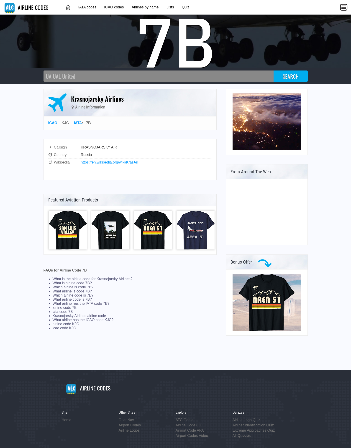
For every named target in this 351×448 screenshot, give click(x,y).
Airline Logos (129, 430)
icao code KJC (64, 328)
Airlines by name (145, 7)
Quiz (185, 7)
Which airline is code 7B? (73, 287)
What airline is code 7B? (72, 291)
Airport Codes (130, 425)
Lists (170, 7)
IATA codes (87, 7)
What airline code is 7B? (72, 299)
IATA (78, 123)
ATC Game (185, 420)
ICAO (52, 123)
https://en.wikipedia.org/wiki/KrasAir (109, 162)
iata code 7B (63, 312)
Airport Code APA (190, 430)
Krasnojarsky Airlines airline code (79, 316)
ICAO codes (114, 7)
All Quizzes (242, 436)
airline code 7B (65, 308)
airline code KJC (66, 324)
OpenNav (126, 420)
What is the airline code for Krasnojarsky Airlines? (93, 279)
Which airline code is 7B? (73, 295)
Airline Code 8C (188, 425)
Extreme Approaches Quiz (254, 430)
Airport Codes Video (192, 436)
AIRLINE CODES (26, 7)
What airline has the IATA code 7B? (81, 303)
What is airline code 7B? (72, 283)
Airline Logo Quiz (246, 420)
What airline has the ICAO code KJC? (83, 320)
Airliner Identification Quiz (253, 425)
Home (67, 420)
